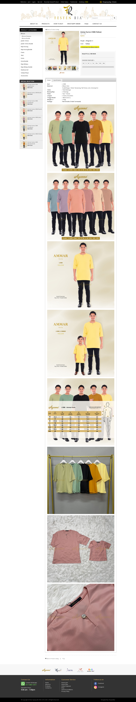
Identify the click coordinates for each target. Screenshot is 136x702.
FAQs (86, 24)
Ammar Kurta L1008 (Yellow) (35, 134)
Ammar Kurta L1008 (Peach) (35, 109)
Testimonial (73, 2)
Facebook (101, 683)
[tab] (49, 80)
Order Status (64, 2)
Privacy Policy (65, 691)
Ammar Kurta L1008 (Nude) (34, 92)
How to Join (64, 682)
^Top (63, 658)
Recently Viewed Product (51, 2)
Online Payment (66, 686)
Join (29, 2)
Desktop (81, 2)
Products (45, 24)
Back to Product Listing (52, 29)
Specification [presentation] (57, 80)
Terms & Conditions (67, 689)
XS (83, 63)
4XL (104, 63)
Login (33, 2)
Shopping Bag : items (107, 2)
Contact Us (97, 24)
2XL (97, 63)
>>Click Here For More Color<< (89, 47)
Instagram (101, 687)
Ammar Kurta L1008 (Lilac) (34, 117)
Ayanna (82, 36)
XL (93, 63)
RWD (86, 2)
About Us (33, 24)
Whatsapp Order (73, 24)
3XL (100, 63)
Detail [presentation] (49, 80)
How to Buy (58, 24)
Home (47, 682)
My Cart (40, 2)
